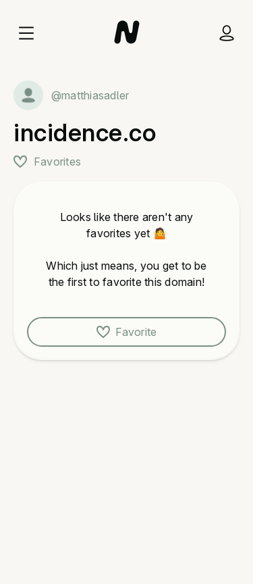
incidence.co (84, 132)
